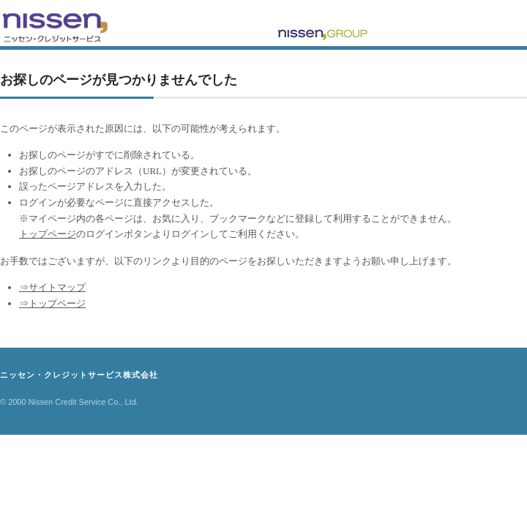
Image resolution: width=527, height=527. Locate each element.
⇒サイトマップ (52, 287)
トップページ (47, 233)
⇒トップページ (52, 303)
